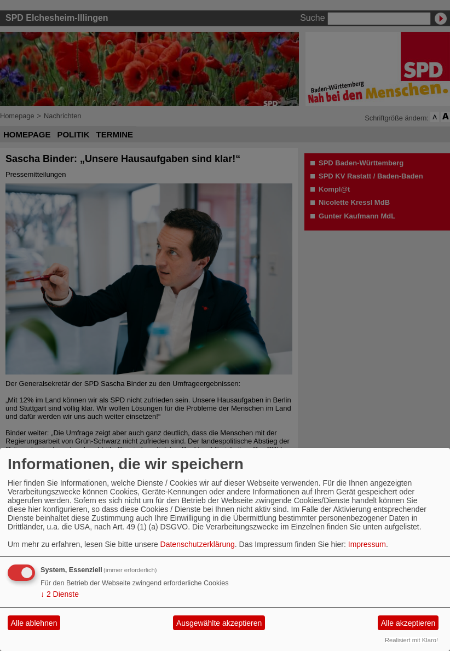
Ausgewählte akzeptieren (219, 623)
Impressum (367, 544)
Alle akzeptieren (408, 623)
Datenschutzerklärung (197, 544)
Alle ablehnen (34, 623)
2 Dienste (60, 594)
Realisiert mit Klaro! (411, 640)
